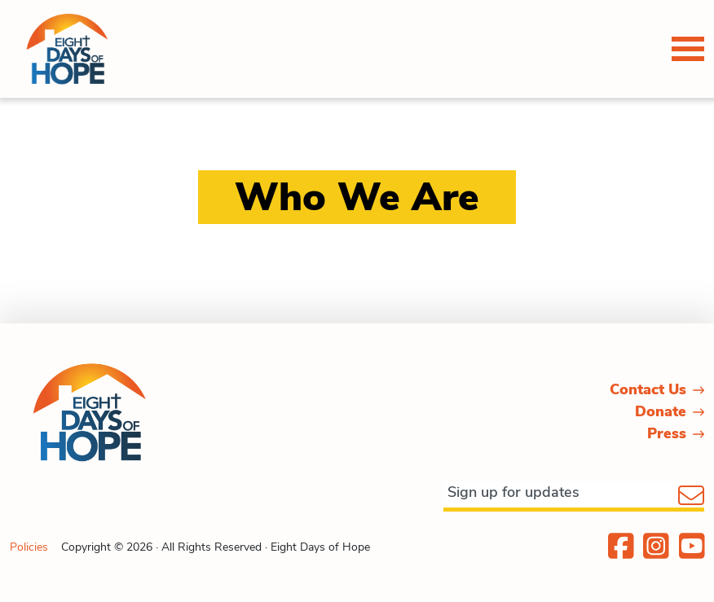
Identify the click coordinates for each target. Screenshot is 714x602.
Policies (29, 547)
